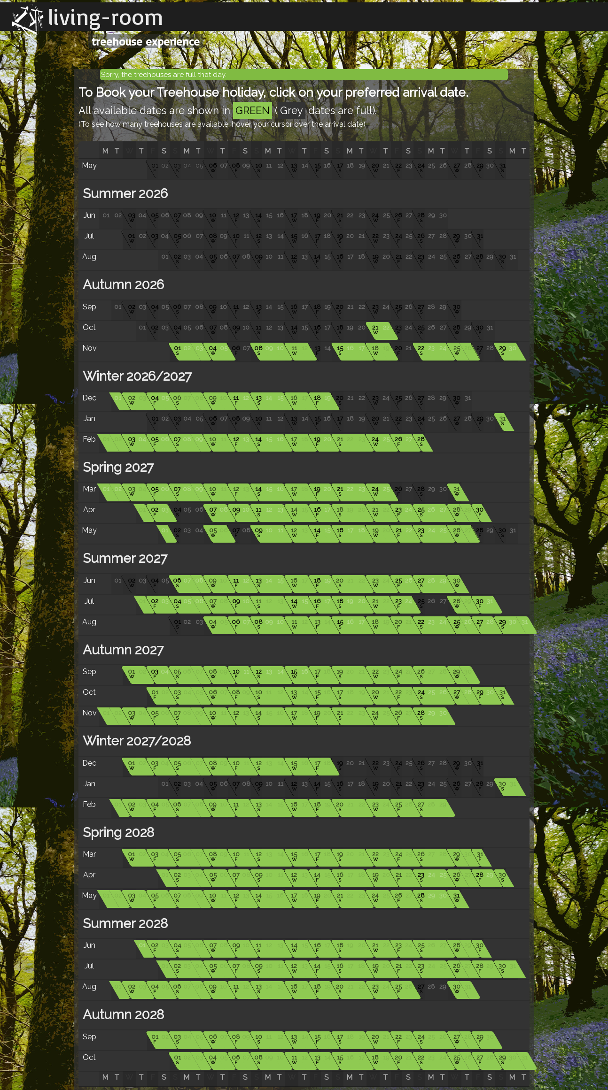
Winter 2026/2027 (135, 376)
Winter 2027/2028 (135, 741)
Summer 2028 (123, 923)
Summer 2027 (123, 558)
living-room (106, 16)
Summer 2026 (123, 193)
